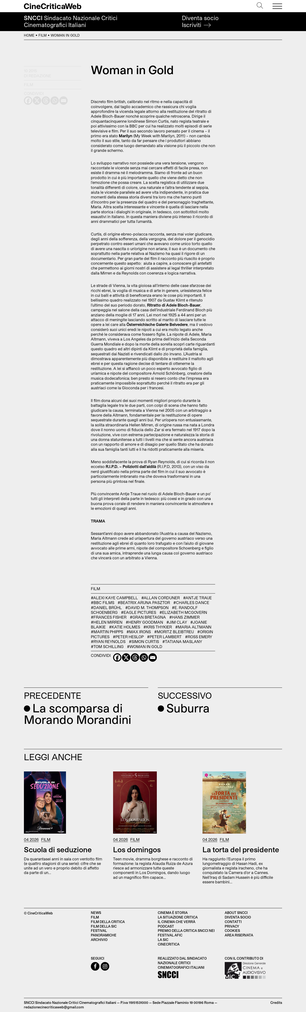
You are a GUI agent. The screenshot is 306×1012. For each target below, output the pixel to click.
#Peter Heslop (128, 636)
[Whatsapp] (144, 657)
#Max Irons (138, 631)
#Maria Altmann (193, 627)
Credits (276, 1003)
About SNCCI (236, 913)
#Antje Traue (197, 597)
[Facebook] (117, 657)
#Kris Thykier (157, 627)
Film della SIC (104, 926)
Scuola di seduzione (58, 849)
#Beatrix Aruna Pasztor (144, 602)
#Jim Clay (176, 622)
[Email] (152, 657)
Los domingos (137, 849)
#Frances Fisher (108, 617)
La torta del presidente (240, 849)
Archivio (99, 940)
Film (42, 35)
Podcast (166, 926)
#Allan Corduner (160, 597)
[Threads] (135, 657)
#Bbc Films (102, 602)
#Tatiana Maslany (182, 641)
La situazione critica (178, 917)
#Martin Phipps (107, 631)
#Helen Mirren (106, 622)
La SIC (163, 940)
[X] (126, 657)
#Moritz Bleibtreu (174, 631)
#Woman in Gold (144, 646)
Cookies (232, 931)
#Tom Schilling (107, 646)
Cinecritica (169, 944)
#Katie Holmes (124, 627)
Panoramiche (103, 935)
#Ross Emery (198, 636)
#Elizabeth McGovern (183, 612)
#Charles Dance (191, 602)
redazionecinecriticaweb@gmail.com (54, 1007)
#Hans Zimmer (184, 617)
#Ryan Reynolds (108, 641)
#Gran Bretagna (148, 617)
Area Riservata (239, 935)
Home (29, 35)
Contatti (233, 922)
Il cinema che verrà (176, 922)
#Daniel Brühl (106, 607)
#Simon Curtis (144, 641)
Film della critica (108, 922)
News (96, 913)
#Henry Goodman (144, 622)
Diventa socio (200, 21)
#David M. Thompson (147, 607)
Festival (99, 931)
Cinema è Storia (173, 913)
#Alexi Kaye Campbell (114, 597)
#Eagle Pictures (138, 612)
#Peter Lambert (164, 636)
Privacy (232, 926)
